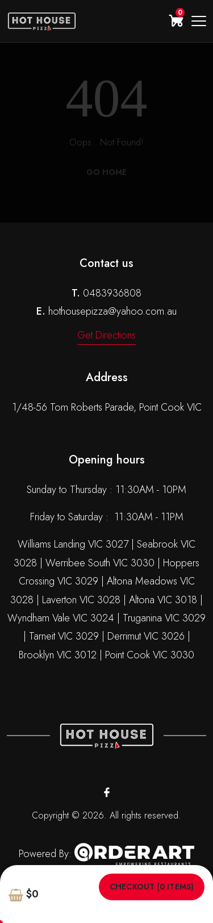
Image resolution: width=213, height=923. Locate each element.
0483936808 (112, 293)
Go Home (106, 172)
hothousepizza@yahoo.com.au (112, 311)
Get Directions (106, 335)
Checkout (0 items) (152, 887)
